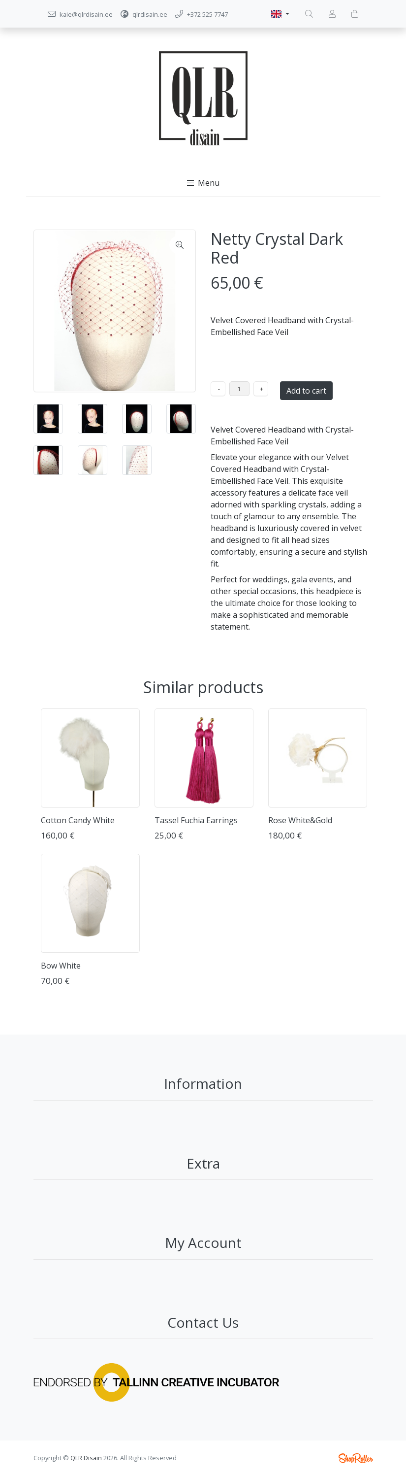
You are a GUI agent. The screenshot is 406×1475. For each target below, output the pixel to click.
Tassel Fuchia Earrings (196, 820)
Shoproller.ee (356, 1458)
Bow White (61, 965)
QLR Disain (86, 1457)
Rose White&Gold (300, 820)
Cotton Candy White (78, 820)
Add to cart (306, 390)
